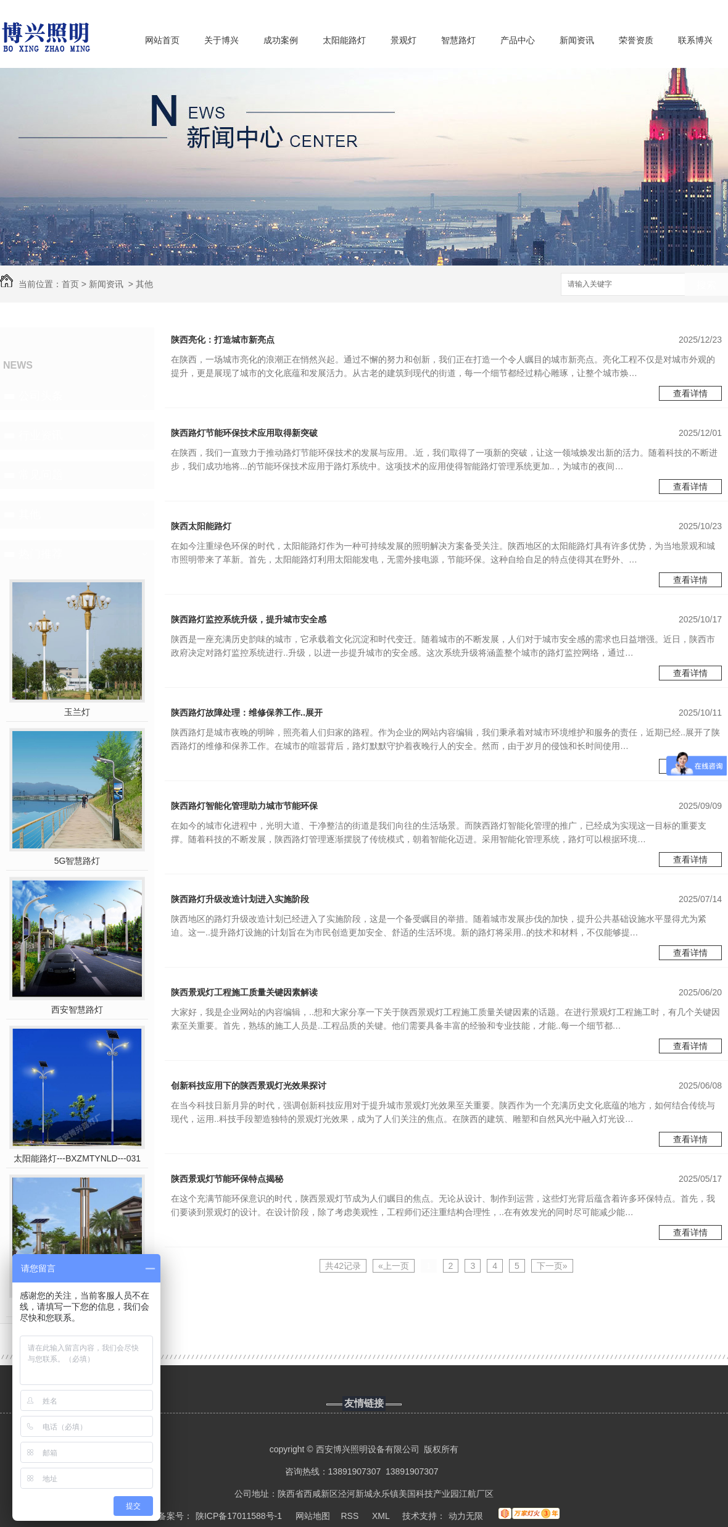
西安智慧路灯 (77, 1010)
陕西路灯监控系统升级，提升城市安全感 (248, 619)
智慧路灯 (458, 40)
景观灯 (403, 40)
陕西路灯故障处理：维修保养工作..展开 (247, 712)
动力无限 (466, 1516)
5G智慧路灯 (77, 861)
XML (382, 1516)
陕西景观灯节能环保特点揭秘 (227, 1179)
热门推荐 (41, 554)
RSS (351, 1516)
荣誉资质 (636, 40)
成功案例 (280, 40)
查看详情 (690, 393)
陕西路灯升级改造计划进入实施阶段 (240, 899)
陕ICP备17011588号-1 (239, 1516)
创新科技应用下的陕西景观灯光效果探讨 (248, 1085)
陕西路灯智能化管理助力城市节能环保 (244, 806)
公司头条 (41, 396)
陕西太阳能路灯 (201, 526)
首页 (70, 284)
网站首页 (162, 40)
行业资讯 (41, 435)
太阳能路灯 (344, 40)
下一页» (552, 1266)
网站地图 (313, 1516)
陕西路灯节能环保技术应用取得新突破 (244, 433)
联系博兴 (695, 40)
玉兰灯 (77, 712)
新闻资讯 (577, 40)
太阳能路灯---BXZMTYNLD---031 (77, 1158)
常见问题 (41, 475)
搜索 (706, 285)
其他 (144, 284)
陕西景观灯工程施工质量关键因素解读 (244, 992)
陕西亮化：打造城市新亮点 (223, 340)
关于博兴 (221, 40)
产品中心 (517, 40)
